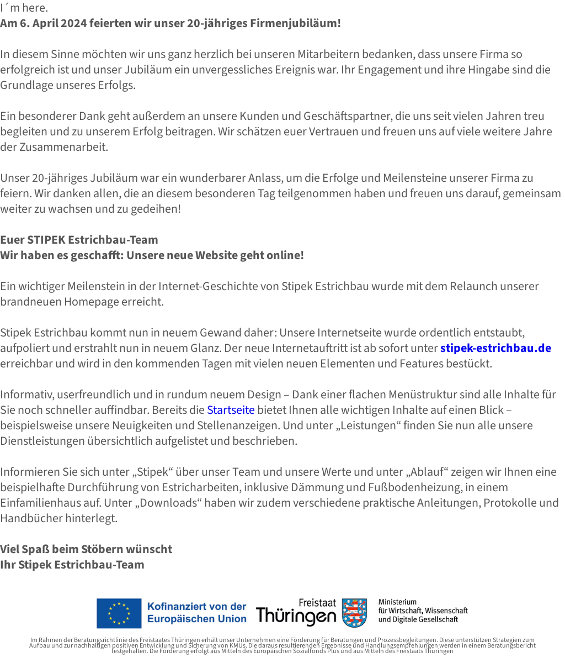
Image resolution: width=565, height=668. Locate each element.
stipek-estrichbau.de (495, 348)
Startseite (231, 410)
